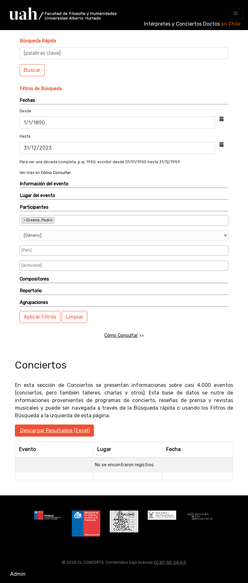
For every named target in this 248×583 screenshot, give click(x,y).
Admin (18, 574)
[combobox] (124, 220)
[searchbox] (77, 220)
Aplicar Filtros (40, 317)
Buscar (32, 70)
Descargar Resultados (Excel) (54, 430)
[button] (38, 41)
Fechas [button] (27, 100)
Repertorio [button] (31, 291)
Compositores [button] (34, 279)
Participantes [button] (34, 207)
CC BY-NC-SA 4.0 (170, 562)
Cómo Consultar (56, 173)
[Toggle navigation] (235, 14)
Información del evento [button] (44, 184)
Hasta (25, 136)
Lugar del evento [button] (37, 195)
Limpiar (74, 317)
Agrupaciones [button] (34, 302)
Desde (25, 111)
